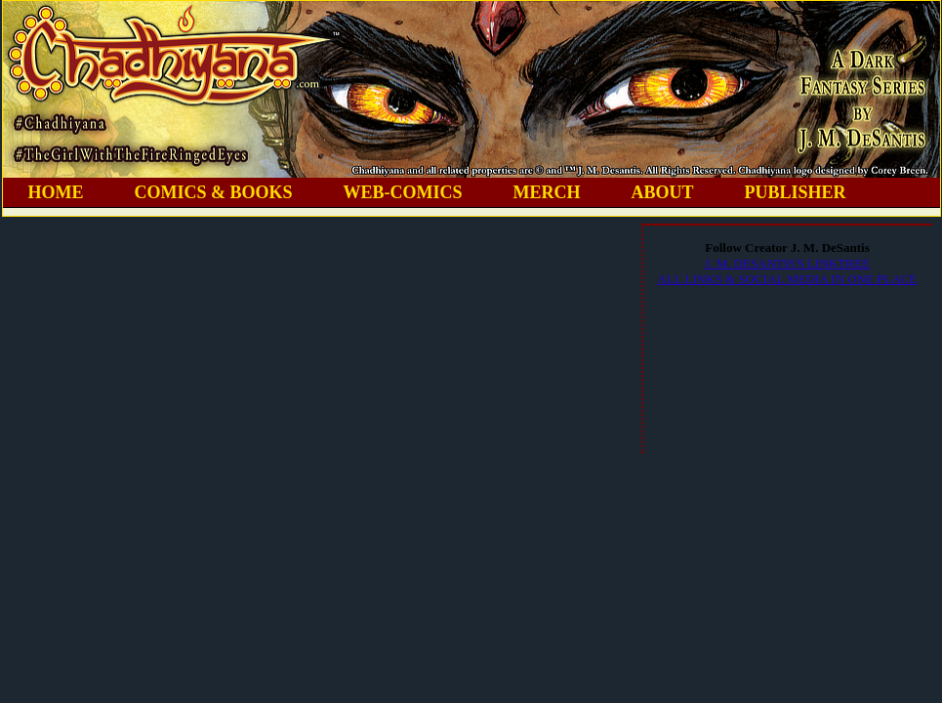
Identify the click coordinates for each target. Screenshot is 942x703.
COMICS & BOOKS (214, 192)
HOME (56, 192)
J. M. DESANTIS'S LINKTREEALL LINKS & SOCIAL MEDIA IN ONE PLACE (788, 271)
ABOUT (663, 192)
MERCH (547, 192)
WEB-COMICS (403, 192)
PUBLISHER (795, 192)
